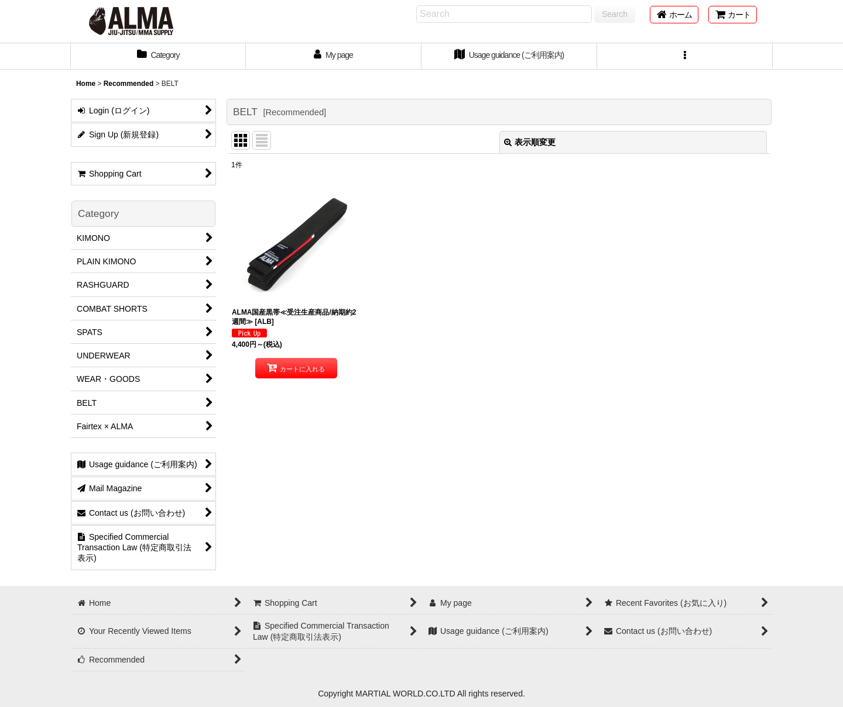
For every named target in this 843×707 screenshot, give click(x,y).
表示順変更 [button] (530, 142)
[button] (685, 56)
